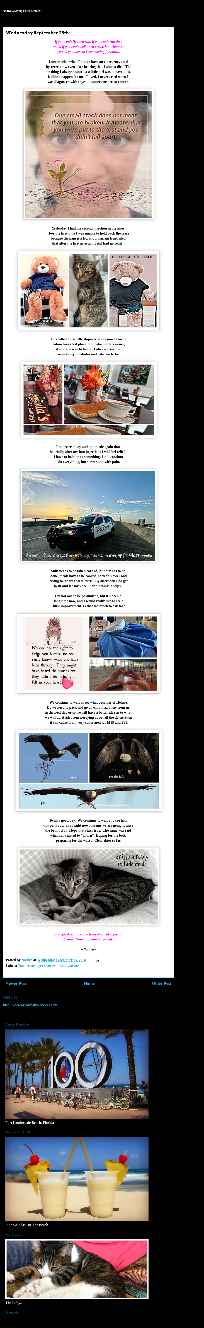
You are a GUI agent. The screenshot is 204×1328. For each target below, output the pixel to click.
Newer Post (16, 983)
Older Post (161, 983)
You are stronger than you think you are (48, 966)
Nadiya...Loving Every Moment (22, 10)
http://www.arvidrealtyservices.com (30, 1005)
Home (89, 983)
